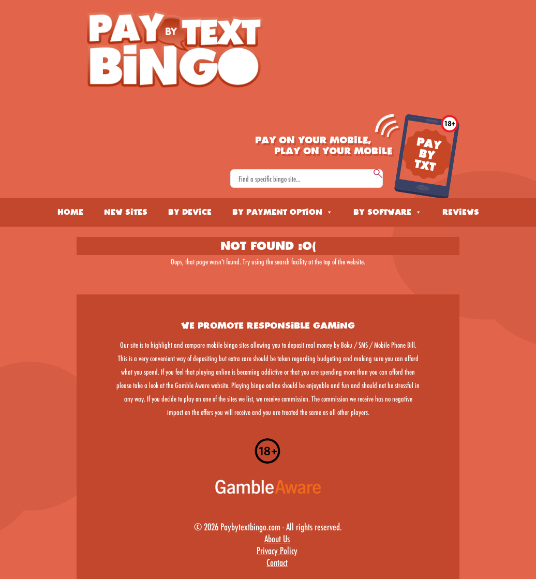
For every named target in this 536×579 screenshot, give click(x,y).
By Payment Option (282, 212)
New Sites (125, 212)
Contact (277, 562)
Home (70, 212)
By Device (190, 212)
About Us (277, 538)
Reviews (460, 212)
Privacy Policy (277, 550)
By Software (387, 212)
